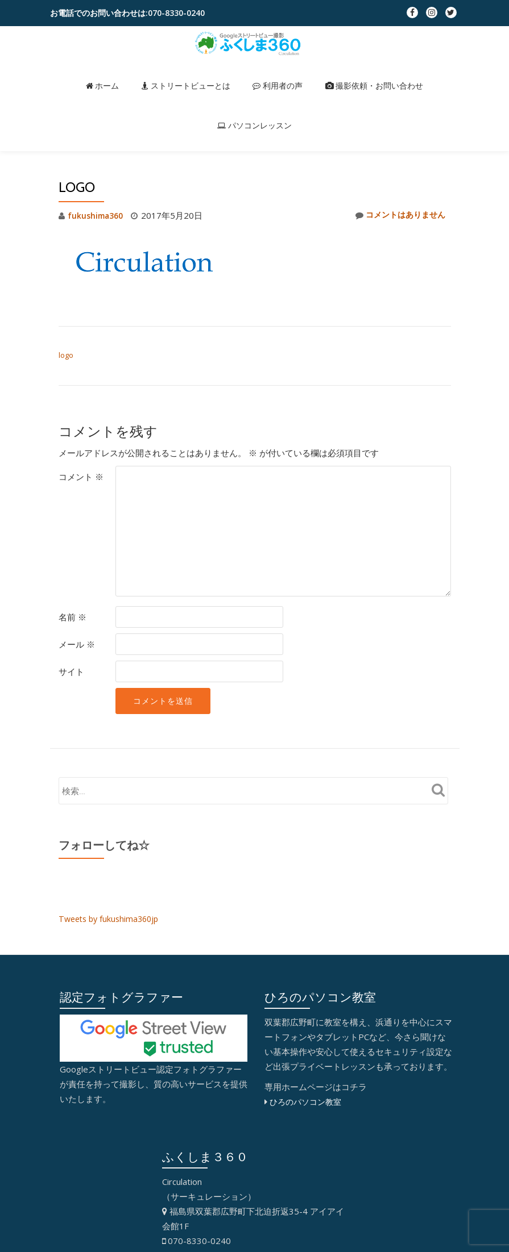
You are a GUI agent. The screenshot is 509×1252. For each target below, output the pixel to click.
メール (77, 644)
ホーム (76, 74)
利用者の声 (229, 74)
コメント (81, 476)
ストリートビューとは (149, 74)
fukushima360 (97, 215)
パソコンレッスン (412, 74)
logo (66, 355)
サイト (71, 671)
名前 (72, 617)
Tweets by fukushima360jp (112, 918)
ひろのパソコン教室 (308, 1101)
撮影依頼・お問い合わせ (315, 74)
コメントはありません (397, 215)
